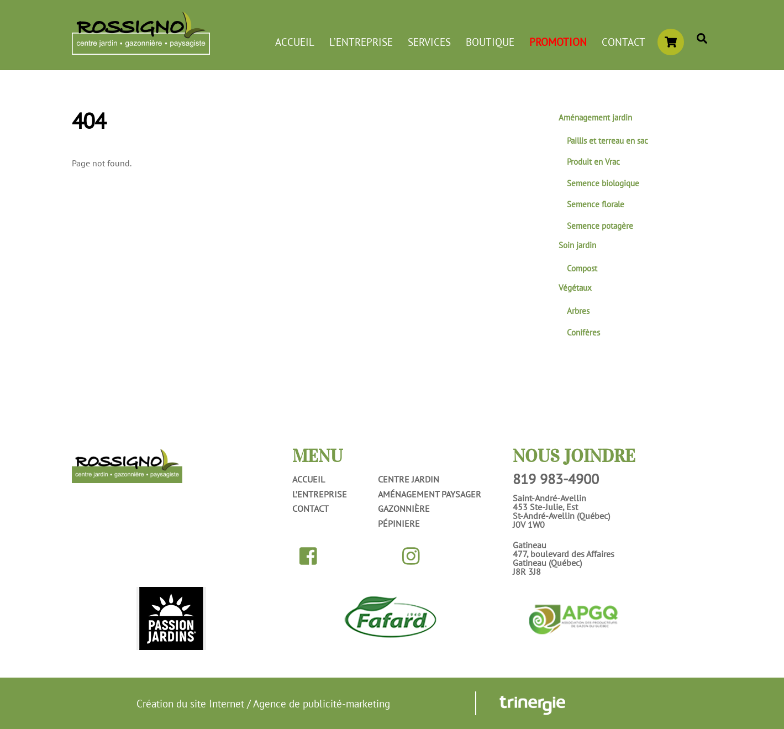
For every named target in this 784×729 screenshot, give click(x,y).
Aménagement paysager (429, 494)
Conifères (583, 332)
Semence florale (595, 204)
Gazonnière (404, 508)
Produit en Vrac (593, 161)
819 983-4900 (556, 479)
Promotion (558, 42)
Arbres (578, 311)
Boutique (490, 42)
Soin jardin (577, 245)
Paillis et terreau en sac (607, 140)
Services (429, 42)
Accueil (294, 42)
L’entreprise (361, 42)
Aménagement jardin (595, 117)
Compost (582, 268)
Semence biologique (603, 183)
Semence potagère (600, 226)
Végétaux (575, 287)
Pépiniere (399, 523)
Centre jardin (408, 479)
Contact (623, 42)
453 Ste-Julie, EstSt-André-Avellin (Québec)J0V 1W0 (561, 515)
